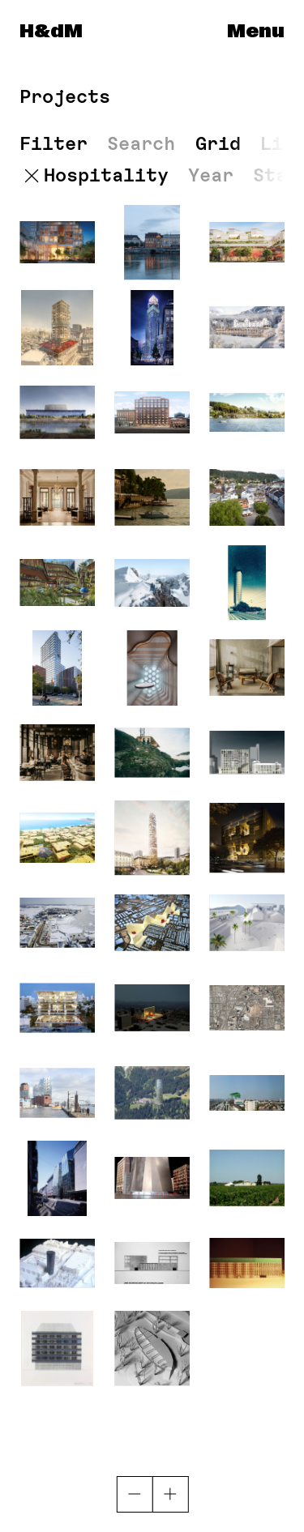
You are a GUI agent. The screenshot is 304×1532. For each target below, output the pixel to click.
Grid (218, 143)
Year (210, 175)
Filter (53, 143)
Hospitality (106, 175)
